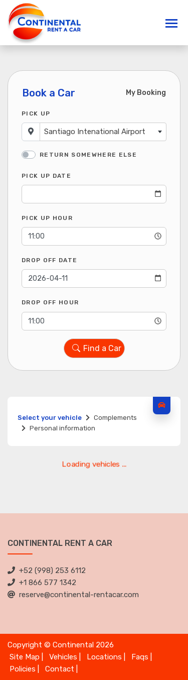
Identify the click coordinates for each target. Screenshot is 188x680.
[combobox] (103, 132)
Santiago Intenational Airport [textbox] (94, 131)
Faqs (139, 656)
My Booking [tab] (146, 92)
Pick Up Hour (47, 217)
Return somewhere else (88, 154)
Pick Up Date (46, 175)
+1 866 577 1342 (42, 582)
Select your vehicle (50, 417)
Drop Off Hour (50, 302)
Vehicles (63, 656)
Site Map (25, 656)
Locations (104, 656)
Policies (23, 668)
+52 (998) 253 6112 (47, 570)
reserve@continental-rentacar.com (73, 594)
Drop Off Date (49, 260)
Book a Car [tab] (48, 93)
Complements (115, 417)
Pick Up (36, 113)
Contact (59, 668)
